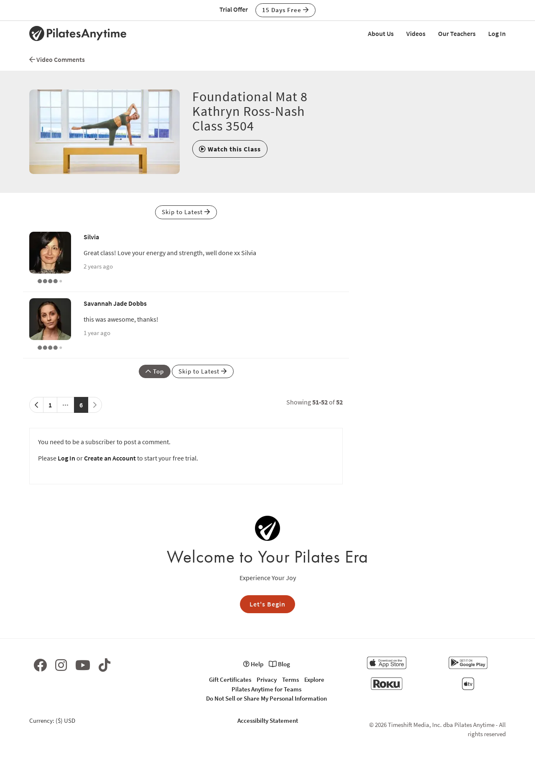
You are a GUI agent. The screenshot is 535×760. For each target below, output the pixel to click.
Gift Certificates (230, 679)
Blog (279, 664)
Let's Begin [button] (267, 604)
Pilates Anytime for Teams (266, 689)
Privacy (267, 679)
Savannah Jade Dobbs (115, 303)
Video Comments (57, 59)
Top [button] (154, 371)
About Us (381, 33)
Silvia (91, 237)
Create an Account (110, 458)
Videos (415, 33)
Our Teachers (457, 33)
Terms (290, 679)
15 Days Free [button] (285, 10)
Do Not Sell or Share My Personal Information (266, 698)
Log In (497, 33)
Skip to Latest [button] (186, 212)
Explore (314, 679)
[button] (230, 149)
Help (253, 664)
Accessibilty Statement (267, 720)
